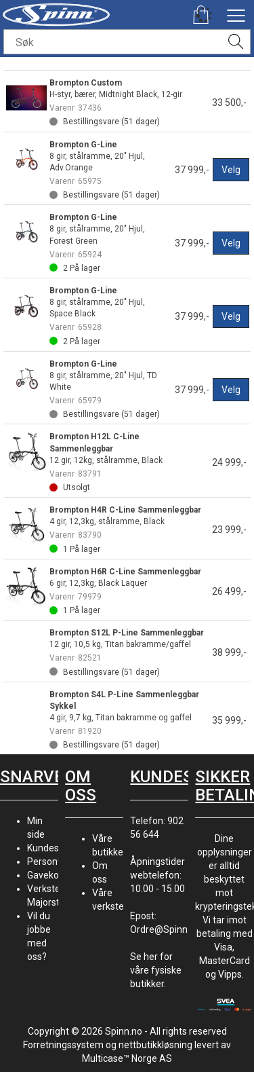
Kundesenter (54, 848)
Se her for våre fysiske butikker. (156, 970)
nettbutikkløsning (155, 1044)
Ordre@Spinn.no (165, 929)
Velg (230, 169)
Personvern (52, 861)
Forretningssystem (63, 1044)
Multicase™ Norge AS (127, 1058)
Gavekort (46, 875)
